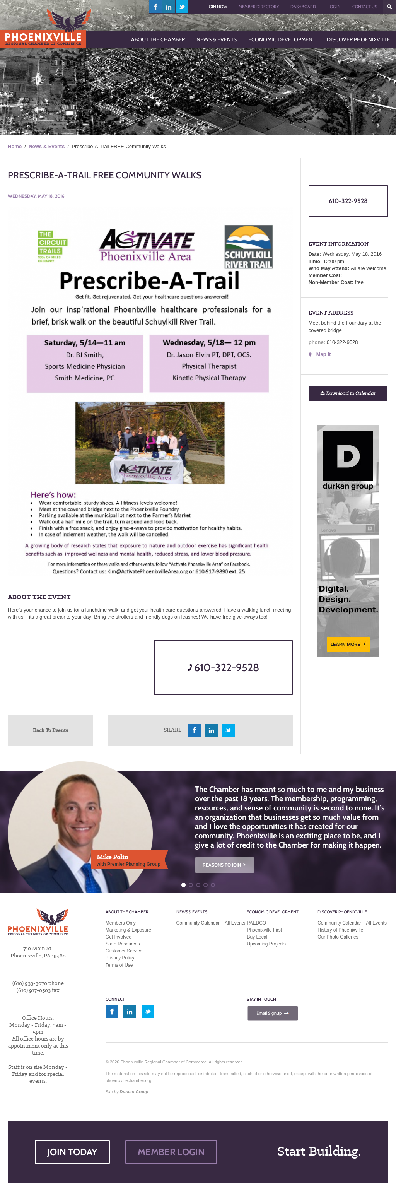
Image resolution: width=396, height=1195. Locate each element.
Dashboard (303, 6)
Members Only (121, 923)
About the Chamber (127, 912)
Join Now (217, 6)
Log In (334, 6)
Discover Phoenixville (342, 912)
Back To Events (50, 730)
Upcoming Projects (266, 944)
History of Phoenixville (340, 930)
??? (389, 7)
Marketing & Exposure (128, 930)
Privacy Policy (120, 958)
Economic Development (273, 912)
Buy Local (257, 937)
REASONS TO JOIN (225, 865)
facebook (155, 7)
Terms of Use (119, 965)
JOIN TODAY (72, 1151)
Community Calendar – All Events (211, 923)
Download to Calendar (348, 394)
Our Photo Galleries (337, 937)
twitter (182, 7)
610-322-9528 (223, 667)
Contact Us (364, 6)
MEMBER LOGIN (171, 1151)
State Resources (123, 944)
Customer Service (124, 951)
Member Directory (259, 6)
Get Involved (118, 937)
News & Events (47, 146)
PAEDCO (256, 923)
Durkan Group (134, 1091)
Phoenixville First (264, 930)
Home (15, 146)
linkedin (169, 7)
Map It (323, 354)
